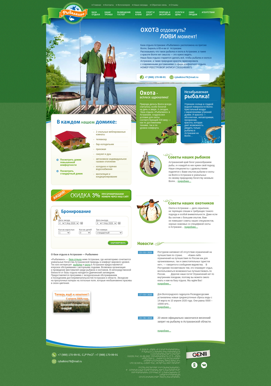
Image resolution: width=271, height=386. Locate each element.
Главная (97, 5)
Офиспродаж (193, 13)
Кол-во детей (85, 230)
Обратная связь (159, 5)
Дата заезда (64, 220)
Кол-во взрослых (66, 230)
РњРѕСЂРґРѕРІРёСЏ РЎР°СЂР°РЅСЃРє (163, 383)
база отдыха (75, 259)
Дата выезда (102, 220)
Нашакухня (138, 13)
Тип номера (101, 230)
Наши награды (141, 5)
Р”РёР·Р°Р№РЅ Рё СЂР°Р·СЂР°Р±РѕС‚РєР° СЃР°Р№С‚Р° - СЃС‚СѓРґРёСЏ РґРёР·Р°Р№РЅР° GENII (199, 355)
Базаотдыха (96, 13)
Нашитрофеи (108, 13)
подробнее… (184, 181)
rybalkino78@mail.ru (186, 77)
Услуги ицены (179, 13)
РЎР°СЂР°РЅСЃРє (172, 381)
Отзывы (174, 5)
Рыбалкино (73, 13)
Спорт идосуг (150, 13)
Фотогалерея (123, 5)
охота (88, 264)
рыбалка (77, 264)
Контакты (109, 5)
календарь (82, 223)
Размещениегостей (124, 13)
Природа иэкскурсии (165, 13)
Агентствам (208, 12)
